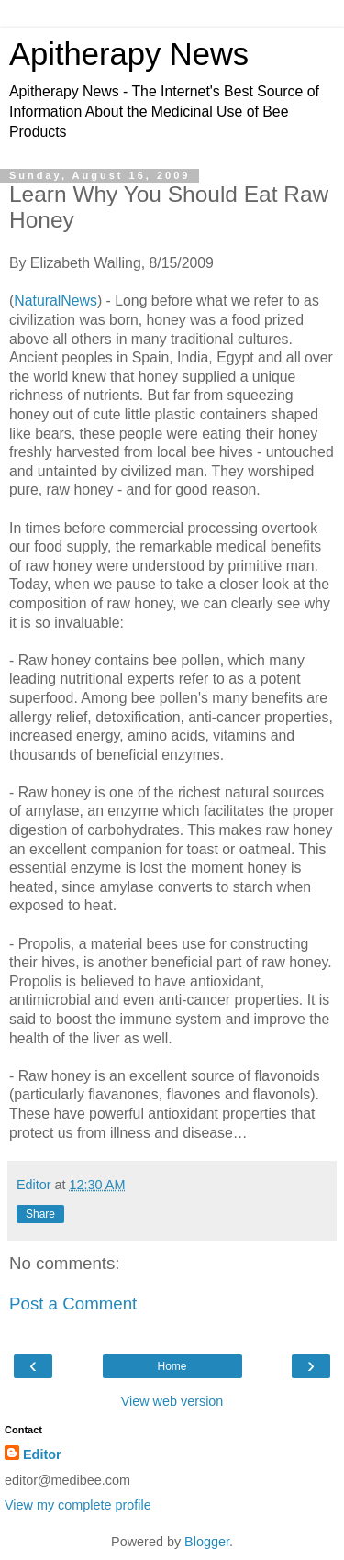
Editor (42, 1454)
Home (171, 1366)
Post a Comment (73, 1303)
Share (40, 1214)
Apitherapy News (129, 54)
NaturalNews (55, 300)
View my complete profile (78, 1505)
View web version (172, 1401)
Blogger (206, 1541)
